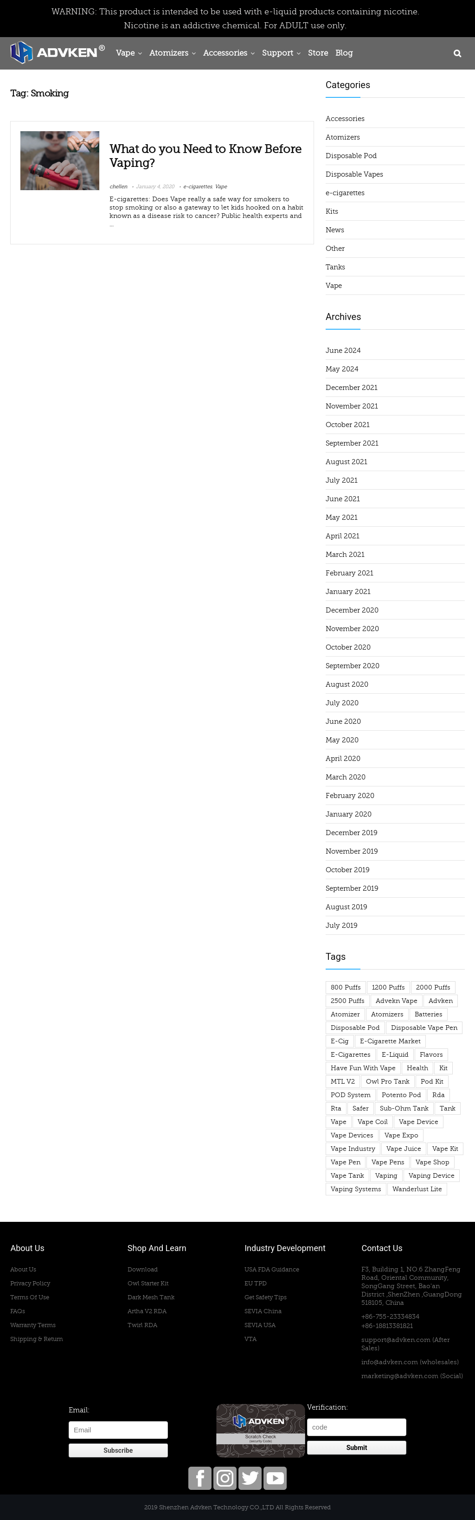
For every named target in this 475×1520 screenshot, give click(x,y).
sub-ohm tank (404, 1108)
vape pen (345, 1162)
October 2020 (348, 647)
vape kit (445, 1148)
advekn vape (396, 1000)
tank (448, 1108)
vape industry (353, 1148)
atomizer (345, 1014)
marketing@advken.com (399, 1376)
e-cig (340, 1041)
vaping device (432, 1175)
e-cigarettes (197, 187)
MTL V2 (343, 1081)
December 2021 (352, 387)
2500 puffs (348, 1000)
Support (277, 53)
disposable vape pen (424, 1027)
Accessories (225, 53)
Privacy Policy (30, 1283)
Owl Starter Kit (148, 1283)
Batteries (429, 1014)
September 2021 (352, 443)
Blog (344, 53)
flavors (431, 1054)
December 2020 (352, 610)
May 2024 (342, 369)
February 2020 (350, 795)
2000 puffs (433, 987)
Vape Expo (401, 1135)
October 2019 (348, 870)
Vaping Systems (356, 1189)
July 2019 (342, 925)
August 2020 (347, 684)
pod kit (432, 1081)
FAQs (17, 1311)
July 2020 (342, 703)
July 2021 (342, 480)
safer (361, 1108)
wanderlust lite (417, 1189)
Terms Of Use (29, 1297)
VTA (250, 1338)
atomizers (387, 1014)
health (417, 1068)
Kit (443, 1068)
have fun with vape (363, 1068)
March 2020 (346, 777)
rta (336, 1108)
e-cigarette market (390, 1041)
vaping (386, 1175)
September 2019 (352, 888)
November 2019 (352, 851)
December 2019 (352, 833)
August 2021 (346, 462)
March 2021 (345, 554)
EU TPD (255, 1283)
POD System (351, 1095)
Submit (357, 1447)
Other (335, 248)
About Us (23, 1269)
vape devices (352, 1135)
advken (441, 1000)
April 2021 (342, 536)
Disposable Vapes (354, 174)
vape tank (347, 1175)
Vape (125, 53)
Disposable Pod (351, 156)
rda (438, 1095)
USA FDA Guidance (271, 1269)
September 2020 (352, 666)
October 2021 (348, 424)
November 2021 (352, 406)
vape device (418, 1121)
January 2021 (348, 591)
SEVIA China (263, 1311)
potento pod (401, 1095)
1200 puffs (388, 987)
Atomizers (168, 53)
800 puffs (346, 987)
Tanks (335, 267)
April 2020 (343, 758)
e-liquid (395, 1054)
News (335, 230)
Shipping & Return (36, 1338)
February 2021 (349, 573)
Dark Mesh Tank (151, 1297)
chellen (118, 187)
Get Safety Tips (265, 1297)
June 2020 (343, 721)
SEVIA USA (260, 1325)
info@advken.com (389, 1362)
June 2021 (343, 499)
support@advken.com (395, 1339)
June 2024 (343, 350)
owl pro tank (388, 1081)
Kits (332, 211)
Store (318, 53)
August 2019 (346, 907)
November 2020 (352, 628)
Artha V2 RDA (147, 1311)
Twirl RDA (142, 1325)
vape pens (388, 1162)
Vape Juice (403, 1148)
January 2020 (349, 814)
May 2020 (342, 740)
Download (143, 1269)
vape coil (373, 1121)
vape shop (432, 1162)
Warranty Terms (33, 1325)
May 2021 (342, 517)
